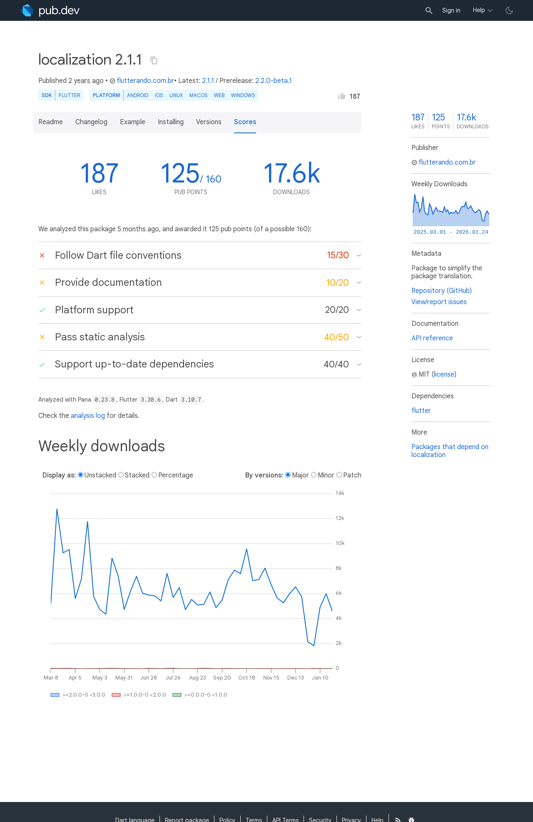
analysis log (88, 416)
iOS (159, 95)
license (444, 374)
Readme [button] (50, 122)
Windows (243, 95)
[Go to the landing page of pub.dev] (50, 10)
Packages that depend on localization (449, 451)
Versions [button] (209, 122)
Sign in (451, 10)
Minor (326, 475)
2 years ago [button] (86, 81)
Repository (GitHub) (441, 291)
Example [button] (132, 122)
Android (137, 95)
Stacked (137, 475)
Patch (352, 475)
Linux (176, 95)
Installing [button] (171, 122)
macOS (198, 95)
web (219, 95)
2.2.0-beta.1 (273, 81)
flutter (421, 411)
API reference (432, 338)
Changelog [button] (91, 122)
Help (479, 10)
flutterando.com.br (142, 81)
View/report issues (439, 302)
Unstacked (100, 475)
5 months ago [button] (138, 229)
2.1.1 (208, 81)
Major (300, 475)
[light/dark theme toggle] (509, 10)
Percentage (175, 475)
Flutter (69, 95)
